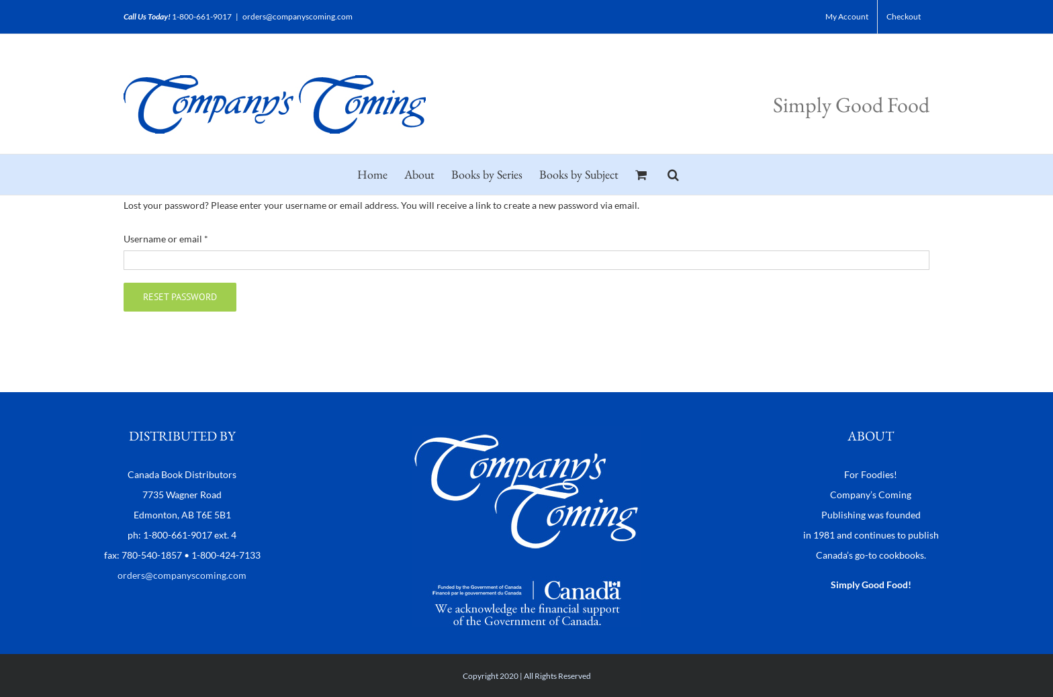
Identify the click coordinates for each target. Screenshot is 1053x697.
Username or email (166, 238)
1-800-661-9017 (202, 16)
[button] (673, 174)
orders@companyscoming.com (297, 16)
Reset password (180, 297)
